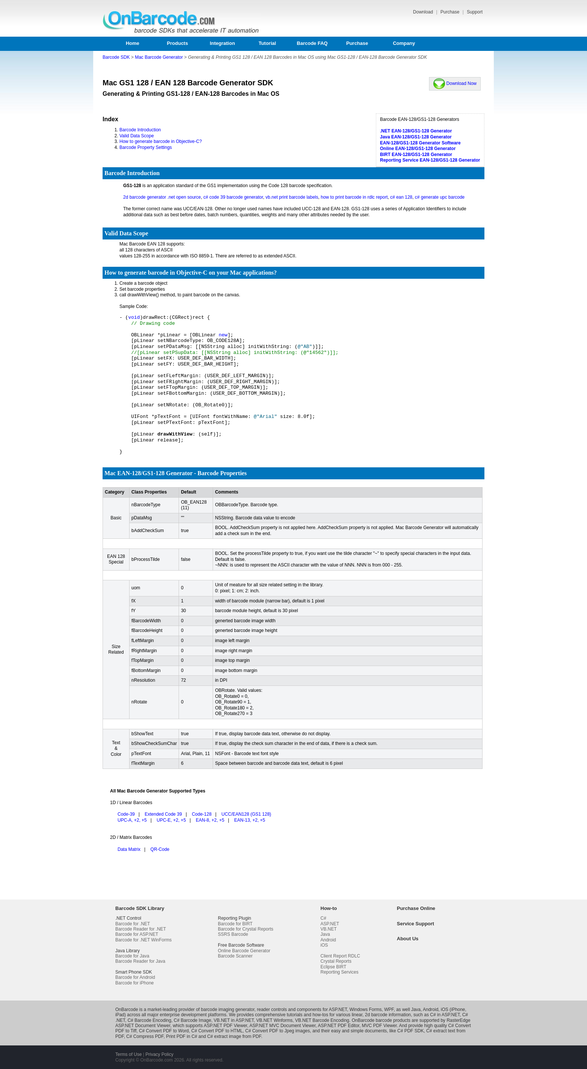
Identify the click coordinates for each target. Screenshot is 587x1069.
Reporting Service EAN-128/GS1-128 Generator (430, 160)
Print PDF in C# (181, 1036)
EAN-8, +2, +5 (210, 820)
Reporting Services (339, 972)
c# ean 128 (401, 197)
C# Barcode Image (192, 1020)
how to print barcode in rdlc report (354, 197)
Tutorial (267, 43)
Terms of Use (128, 1054)
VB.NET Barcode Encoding (322, 1020)
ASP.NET (329, 923)
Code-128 (202, 814)
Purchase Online (416, 908)
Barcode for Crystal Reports (245, 929)
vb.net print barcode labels (291, 197)
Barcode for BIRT (235, 923)
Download (423, 12)
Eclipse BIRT (333, 966)
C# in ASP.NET (445, 1014)
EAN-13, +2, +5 (249, 820)
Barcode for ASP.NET (136, 934)
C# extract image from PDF (234, 1036)
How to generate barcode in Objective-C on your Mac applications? (190, 272)
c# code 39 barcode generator (233, 197)
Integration (222, 43)
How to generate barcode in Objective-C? (160, 141)
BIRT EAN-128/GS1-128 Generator (416, 154)
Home (132, 43)
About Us (408, 938)
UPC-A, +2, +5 (132, 820)
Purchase (450, 12)
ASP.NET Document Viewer (142, 1025)
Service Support (415, 923)
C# (323, 918)
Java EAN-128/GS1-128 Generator (415, 137)
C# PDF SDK (410, 1030)
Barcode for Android (135, 977)
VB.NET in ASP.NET (234, 1020)
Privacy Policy (159, 1054)
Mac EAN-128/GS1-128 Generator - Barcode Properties (175, 473)
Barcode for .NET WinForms (143, 940)
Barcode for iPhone (134, 983)
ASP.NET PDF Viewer (225, 1025)
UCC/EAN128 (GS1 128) (246, 814)
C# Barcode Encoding (149, 1020)
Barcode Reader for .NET (140, 929)
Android (328, 940)
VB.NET (328, 929)
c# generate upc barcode (440, 197)
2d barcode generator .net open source (162, 197)
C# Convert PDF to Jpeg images (277, 1030)
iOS (324, 945)
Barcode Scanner (235, 956)
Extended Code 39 (163, 814)
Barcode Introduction (140, 129)
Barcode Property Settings (145, 147)
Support (475, 12)
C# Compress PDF (144, 1036)
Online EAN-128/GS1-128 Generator (418, 148)
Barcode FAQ (312, 43)
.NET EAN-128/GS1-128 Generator (416, 131)
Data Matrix (129, 849)
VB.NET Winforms (274, 1020)
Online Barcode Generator (244, 950)
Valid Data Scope (136, 135)
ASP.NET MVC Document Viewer (282, 1025)
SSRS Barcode (233, 934)
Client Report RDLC (340, 956)
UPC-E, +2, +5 (171, 820)
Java (325, 934)
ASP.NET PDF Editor (338, 1025)
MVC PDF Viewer (379, 1025)
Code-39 (126, 814)
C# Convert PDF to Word (164, 1030)
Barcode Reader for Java (140, 961)
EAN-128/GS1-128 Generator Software (420, 143)
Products (177, 43)
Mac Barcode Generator (159, 57)
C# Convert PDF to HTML (217, 1030)
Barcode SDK (116, 57)
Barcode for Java (132, 956)
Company (404, 43)
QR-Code (160, 849)
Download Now (455, 83)
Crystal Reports (336, 961)
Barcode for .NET (132, 923)
